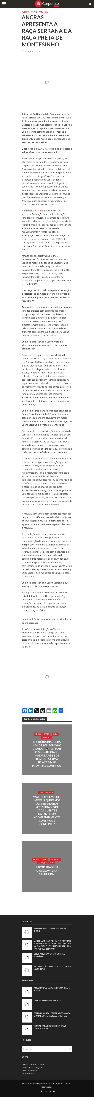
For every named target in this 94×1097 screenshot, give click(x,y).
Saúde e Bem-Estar (46, 863)
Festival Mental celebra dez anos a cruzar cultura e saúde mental (52, 1014)
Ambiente (43, 12)
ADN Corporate (29, 12)
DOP (53, 335)
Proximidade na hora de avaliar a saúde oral (47, 871)
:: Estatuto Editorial (30, 1070)
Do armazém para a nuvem (47, 1000)
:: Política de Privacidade (33, 1064)
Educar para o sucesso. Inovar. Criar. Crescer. (50, 1027)
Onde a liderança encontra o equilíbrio (49, 955)
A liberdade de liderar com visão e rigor (52, 929)
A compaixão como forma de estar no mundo (52, 967)
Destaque (46, 737)
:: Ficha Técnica (28, 1073)
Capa (55, 734)
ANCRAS (39, 210)
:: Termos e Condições (32, 1067)
